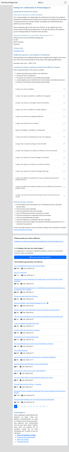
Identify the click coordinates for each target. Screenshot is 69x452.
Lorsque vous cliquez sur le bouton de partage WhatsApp (31, 171)
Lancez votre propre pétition (40, 257)
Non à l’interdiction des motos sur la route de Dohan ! (29, 266)
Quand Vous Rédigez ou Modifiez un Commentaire (30, 130)
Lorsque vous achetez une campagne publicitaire (29, 116)
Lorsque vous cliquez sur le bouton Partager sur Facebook (32, 157)
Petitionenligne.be (9, 2)
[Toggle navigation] (65, 2)
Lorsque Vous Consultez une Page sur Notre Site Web (30, 144)
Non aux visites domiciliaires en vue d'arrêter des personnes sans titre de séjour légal (38, 316)
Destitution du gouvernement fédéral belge (26, 337)
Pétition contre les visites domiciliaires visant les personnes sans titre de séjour (36, 310)
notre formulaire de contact (23, 230)
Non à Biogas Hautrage (21, 350)
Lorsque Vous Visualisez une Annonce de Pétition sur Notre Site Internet (36, 150)
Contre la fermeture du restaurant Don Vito (26, 323)
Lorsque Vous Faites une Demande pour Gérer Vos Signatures (33, 137)
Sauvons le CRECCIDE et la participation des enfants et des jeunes (33, 377)
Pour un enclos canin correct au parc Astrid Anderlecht (30, 370)
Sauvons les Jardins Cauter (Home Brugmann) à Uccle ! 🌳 (31, 303)
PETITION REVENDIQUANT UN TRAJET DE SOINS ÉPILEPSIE (34, 399)
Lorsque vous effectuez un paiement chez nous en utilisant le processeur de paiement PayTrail (37, 178)
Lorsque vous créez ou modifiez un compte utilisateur (30, 109)
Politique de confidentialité (26, 437)
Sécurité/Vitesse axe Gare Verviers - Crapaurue (27, 384)
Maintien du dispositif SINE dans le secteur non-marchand (31, 364)
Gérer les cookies (22, 439)
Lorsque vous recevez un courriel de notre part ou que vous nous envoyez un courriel (37, 195)
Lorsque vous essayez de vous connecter (27, 123)
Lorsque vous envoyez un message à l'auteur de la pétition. (32, 103)
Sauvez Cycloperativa (20, 272)
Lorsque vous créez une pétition (24, 89)
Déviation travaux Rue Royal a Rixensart (26, 296)
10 (43, 406)
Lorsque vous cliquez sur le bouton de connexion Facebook (32, 164)
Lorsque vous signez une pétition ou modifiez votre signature (33, 96)
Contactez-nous (19, 51)
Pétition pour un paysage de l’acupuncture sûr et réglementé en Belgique (35, 357)
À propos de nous (23, 442)
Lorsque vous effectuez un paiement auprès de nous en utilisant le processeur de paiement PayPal (38, 187)
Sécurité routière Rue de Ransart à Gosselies (27, 330)
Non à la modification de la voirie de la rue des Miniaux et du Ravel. (34, 343)
